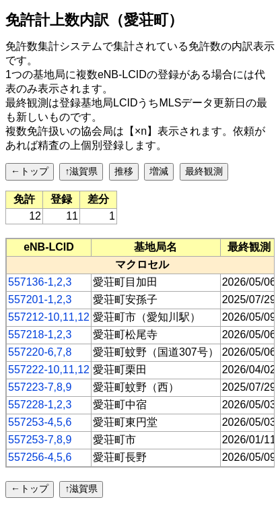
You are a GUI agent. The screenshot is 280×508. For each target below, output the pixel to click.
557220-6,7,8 (39, 352)
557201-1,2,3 (39, 299)
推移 (123, 171)
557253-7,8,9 (39, 439)
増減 (158, 171)
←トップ (29, 171)
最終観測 (204, 171)
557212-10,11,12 (49, 317)
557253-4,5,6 (39, 422)
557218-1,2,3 (39, 334)
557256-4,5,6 (39, 457)
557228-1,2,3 (39, 404)
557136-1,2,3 (39, 282)
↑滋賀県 (81, 171)
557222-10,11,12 (49, 369)
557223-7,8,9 (39, 387)
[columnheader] (49, 247)
